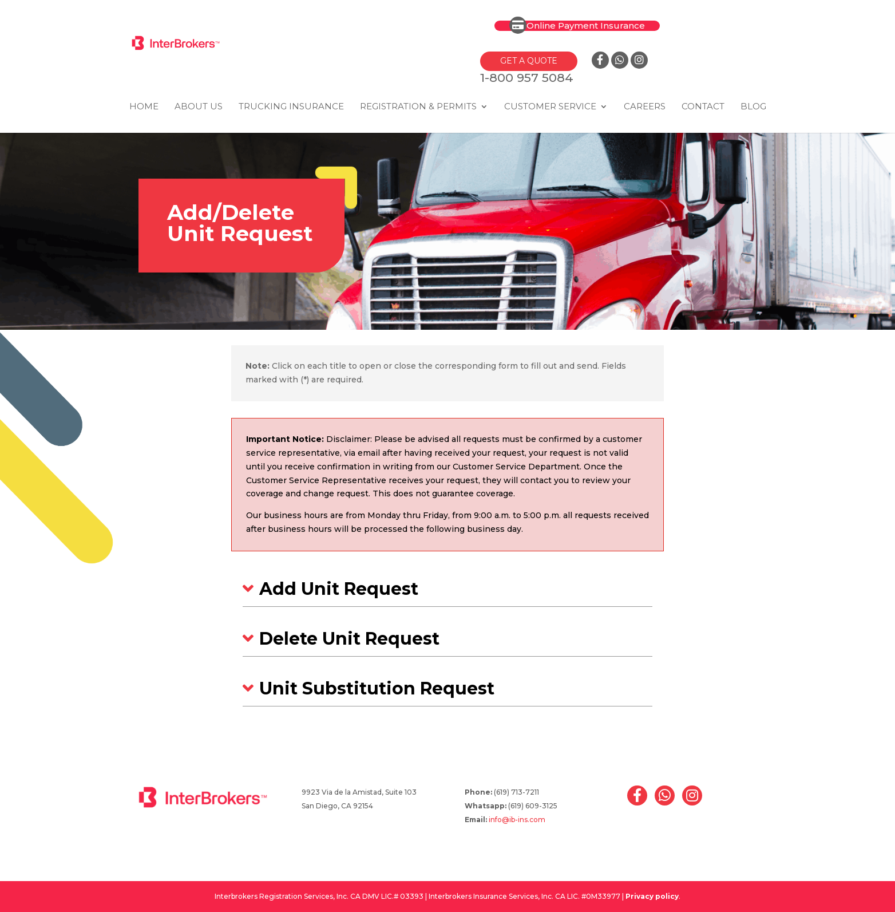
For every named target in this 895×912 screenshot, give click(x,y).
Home (144, 107)
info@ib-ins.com (517, 819)
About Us (199, 107)
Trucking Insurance (291, 107)
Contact (703, 107)
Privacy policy (652, 896)
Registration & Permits (418, 107)
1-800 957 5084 (526, 77)
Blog (753, 107)
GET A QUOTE (528, 61)
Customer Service (550, 107)
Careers (645, 107)
